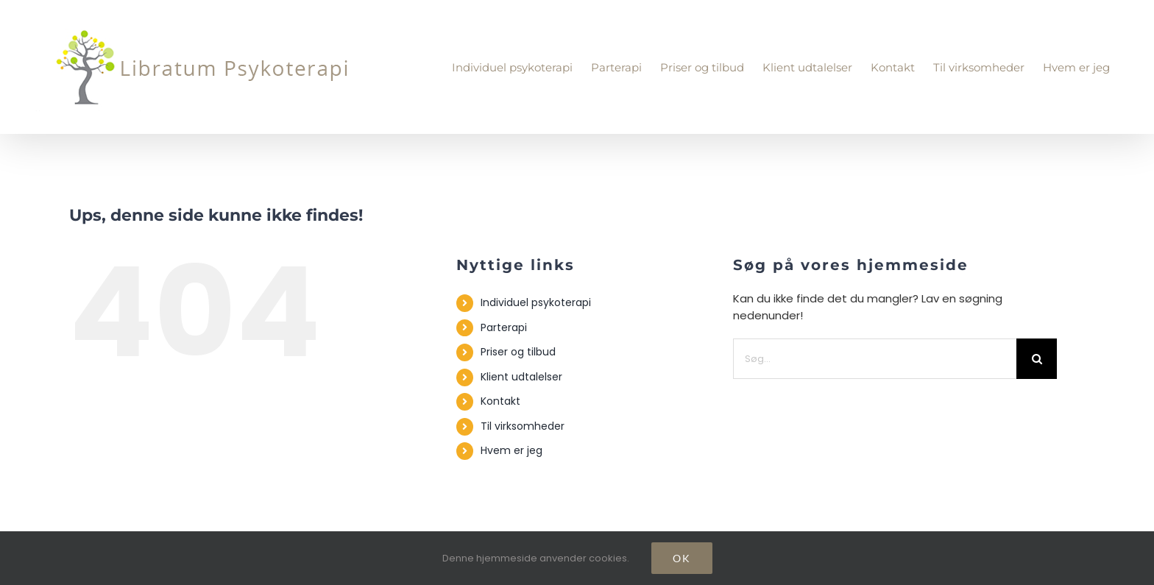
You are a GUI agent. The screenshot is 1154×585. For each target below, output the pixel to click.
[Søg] (1036, 358)
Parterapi (504, 327)
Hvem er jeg (511, 450)
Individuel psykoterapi (536, 302)
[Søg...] (874, 358)
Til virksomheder (522, 426)
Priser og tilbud (518, 351)
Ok (682, 558)
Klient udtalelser (521, 376)
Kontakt (500, 401)
